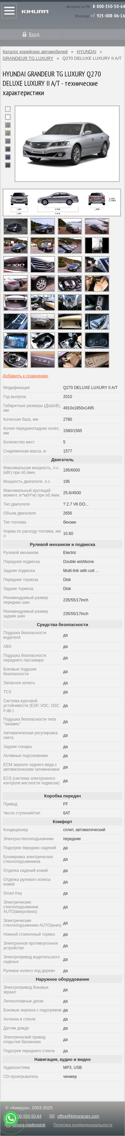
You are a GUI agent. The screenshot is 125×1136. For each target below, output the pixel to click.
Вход (34, 34)
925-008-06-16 (111, 16)
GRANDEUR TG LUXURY (28, 58)
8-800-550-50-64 (109, 6)
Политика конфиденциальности (82, 1125)
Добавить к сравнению (25, 375)
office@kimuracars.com (78, 1116)
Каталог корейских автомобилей (35, 51)
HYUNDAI (86, 51)
